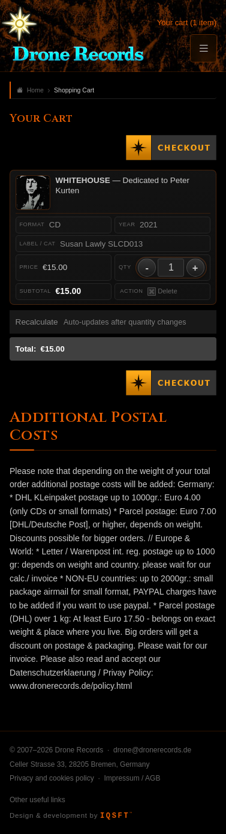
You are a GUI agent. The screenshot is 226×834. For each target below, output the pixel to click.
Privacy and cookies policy (52, 778)
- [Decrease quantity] (147, 267)
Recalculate (37, 321)
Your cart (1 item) (186, 22)
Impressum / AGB (132, 778)
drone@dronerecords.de (152, 750)
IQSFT (116, 816)
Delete (162, 291)
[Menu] (203, 48)
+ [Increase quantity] (195, 267)
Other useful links (37, 800)
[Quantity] (171, 268)
